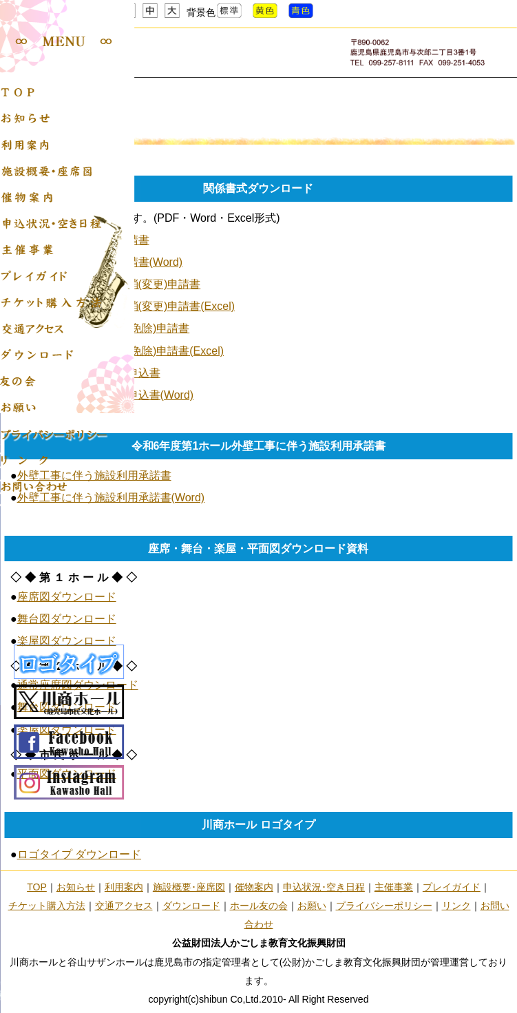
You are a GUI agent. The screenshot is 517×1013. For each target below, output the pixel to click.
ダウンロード (191, 905)
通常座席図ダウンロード (77, 685)
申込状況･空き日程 (324, 886)
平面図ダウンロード (66, 774)
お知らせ (75, 886)
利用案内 (124, 886)
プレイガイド (452, 886)
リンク (456, 905)
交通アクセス (124, 905)
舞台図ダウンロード (66, 619)
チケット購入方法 (46, 905)
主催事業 (393, 886)
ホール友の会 (259, 905)
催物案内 (254, 886)
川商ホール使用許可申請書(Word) (100, 262)
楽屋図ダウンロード (66, 641)
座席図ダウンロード (66, 597)
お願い (311, 905)
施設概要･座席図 (189, 886)
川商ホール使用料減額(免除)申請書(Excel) (120, 351)
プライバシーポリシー (384, 905)
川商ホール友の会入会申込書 (88, 373)
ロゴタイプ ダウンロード (79, 854)
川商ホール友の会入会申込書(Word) (105, 395)
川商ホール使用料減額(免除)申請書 (103, 328)
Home (18, 112)
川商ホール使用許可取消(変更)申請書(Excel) (126, 306)
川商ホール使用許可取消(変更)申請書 (109, 284)
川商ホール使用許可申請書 (83, 240)
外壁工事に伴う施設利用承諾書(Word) (111, 497)
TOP (37, 886)
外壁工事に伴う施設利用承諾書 (94, 475)
